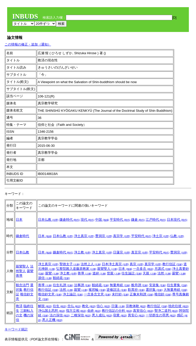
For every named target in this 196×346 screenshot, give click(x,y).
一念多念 (143, 269)
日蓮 (118, 306)
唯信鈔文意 (50, 294)
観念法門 (22, 285)
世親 (114, 273)
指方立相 (76, 310)
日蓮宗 (121, 252)
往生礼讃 (63, 285)
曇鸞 (30, 271)
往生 (60, 306)
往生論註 (131, 273)
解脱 (45, 306)
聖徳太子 (69, 264)
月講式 (163, 269)
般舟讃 (139, 285)
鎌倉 (138, 219)
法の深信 (60, 315)
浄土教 (82, 252)
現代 (87, 219)
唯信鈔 (163, 294)
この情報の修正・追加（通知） (28, 44)
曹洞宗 (103, 236)
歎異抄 (136, 290)
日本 (19, 219)
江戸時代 (156, 219)
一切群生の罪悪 (161, 315)
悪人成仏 (102, 315)
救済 (19, 306)
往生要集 (177, 285)
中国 (102, 219)
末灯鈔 (120, 294)
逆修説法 (116, 290)
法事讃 (82, 285)
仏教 (177, 236)
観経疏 (61, 278)
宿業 (120, 315)
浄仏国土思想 (51, 310)
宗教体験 (136, 306)
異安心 (136, 315)
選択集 (154, 290)
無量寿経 (120, 285)
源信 (45, 278)
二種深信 (81, 315)
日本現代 (177, 219)
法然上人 (91, 264)
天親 (149, 273)
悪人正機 (52, 320)
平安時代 (120, 219)
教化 (89, 306)
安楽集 (157, 285)
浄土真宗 (84, 236)
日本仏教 (48, 219)
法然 (164, 273)
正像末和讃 (141, 294)
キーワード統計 (16, 329)
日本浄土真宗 (115, 264)
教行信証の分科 (117, 310)
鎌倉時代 (69, 219)
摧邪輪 (97, 290)
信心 (103, 306)
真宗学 (121, 236)
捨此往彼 (178, 306)
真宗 (136, 264)
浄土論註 (73, 294)
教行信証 (172, 264)
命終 (94, 310)
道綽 (99, 273)
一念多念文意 (97, 294)
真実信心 (143, 310)
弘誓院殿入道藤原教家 (76, 269)
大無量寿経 (175, 290)
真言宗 (139, 252)
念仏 (74, 306)
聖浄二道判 (166, 310)
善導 (19, 275)
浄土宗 (160, 236)
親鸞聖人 (22, 266)
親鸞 (52, 273)
